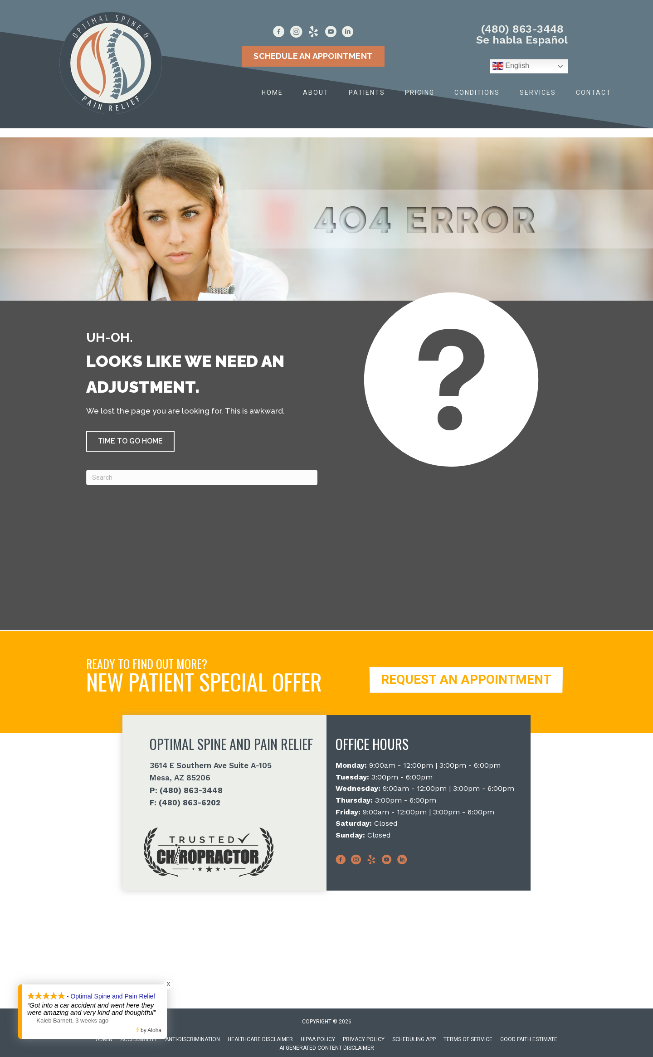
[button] (130, 441)
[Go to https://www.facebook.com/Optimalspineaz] (279, 33)
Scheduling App (414, 1039)
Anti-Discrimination (192, 1039)
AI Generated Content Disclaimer (326, 1048)
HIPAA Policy (318, 1039)
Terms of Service (467, 1039)
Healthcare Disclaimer (260, 1039)
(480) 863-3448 (522, 29)
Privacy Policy (364, 1039)
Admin (104, 1039)
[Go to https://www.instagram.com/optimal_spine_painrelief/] (296, 33)
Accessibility (138, 1039)
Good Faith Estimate (528, 1039)
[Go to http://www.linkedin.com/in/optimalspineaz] (348, 33)
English (510, 66)
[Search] (201, 477)
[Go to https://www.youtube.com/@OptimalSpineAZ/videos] (330, 33)
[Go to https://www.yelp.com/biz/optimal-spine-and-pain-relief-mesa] (313, 33)
